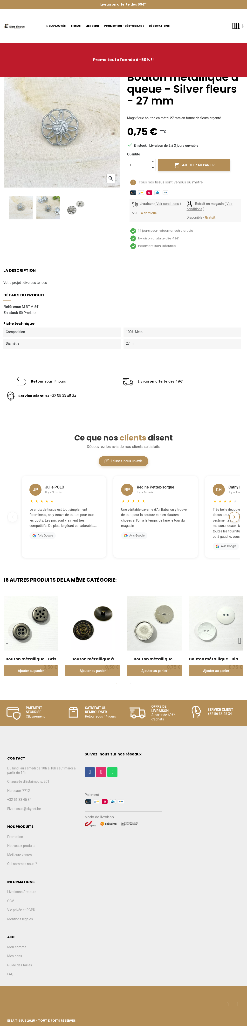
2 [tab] (121, 683)
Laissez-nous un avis (123, 461)
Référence (12, 307)
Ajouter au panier (194, 165)
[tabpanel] (31, 638)
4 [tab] (130, 683)
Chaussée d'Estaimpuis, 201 (28, 781)
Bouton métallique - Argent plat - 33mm (154, 659)
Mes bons (14, 956)
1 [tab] (116, 683)
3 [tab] (126, 683)
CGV (10, 901)
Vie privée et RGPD (21, 910)
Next (239, 641)
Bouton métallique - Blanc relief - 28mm (216, 659)
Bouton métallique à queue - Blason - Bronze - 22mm (92, 659)
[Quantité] (138, 165)
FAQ (10, 974)
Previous (7, 641)
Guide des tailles (19, 965)
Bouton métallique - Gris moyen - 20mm (31, 659)
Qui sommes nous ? (22, 864)
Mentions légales (20, 919)
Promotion (15, 837)
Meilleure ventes (19, 855)
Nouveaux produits (21, 846)
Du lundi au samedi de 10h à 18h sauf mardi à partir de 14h (41, 770)
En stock (10, 313)
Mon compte (16, 947)
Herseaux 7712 (18, 791)
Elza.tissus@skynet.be (24, 809)
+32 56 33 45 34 (19, 800)
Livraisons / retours (21, 892)
